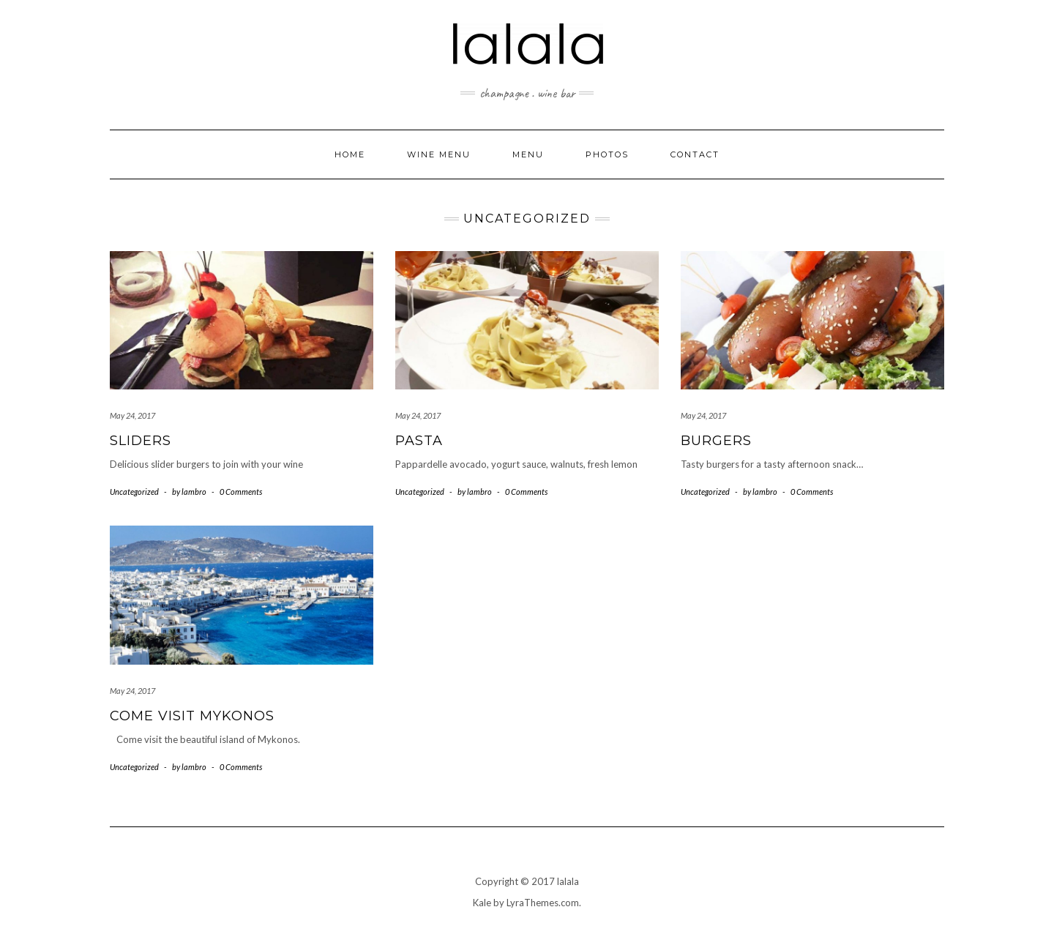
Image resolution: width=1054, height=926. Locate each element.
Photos (607, 154)
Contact (695, 154)
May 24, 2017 (132, 415)
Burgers (716, 441)
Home (349, 154)
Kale (482, 902)
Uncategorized (134, 491)
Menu (528, 154)
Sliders (140, 441)
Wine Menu (439, 154)
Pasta (419, 441)
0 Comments (241, 491)
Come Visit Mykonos (192, 716)
